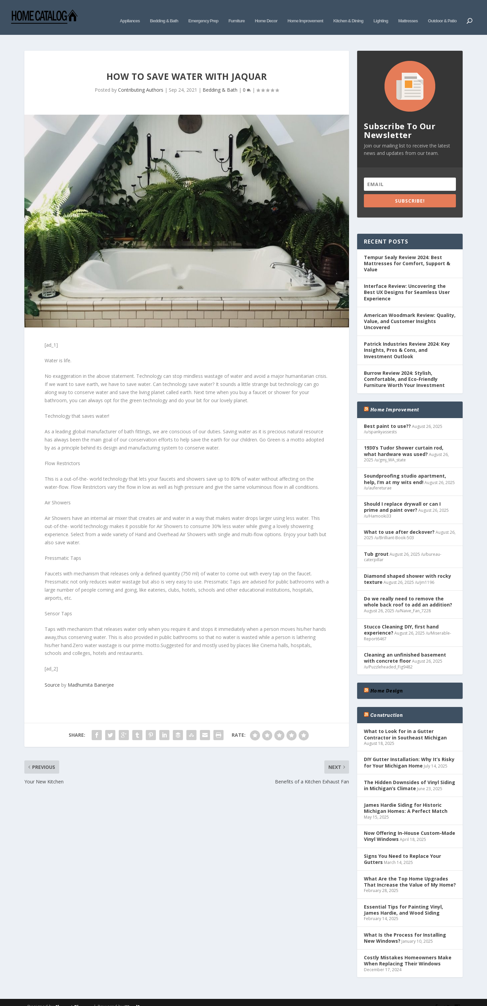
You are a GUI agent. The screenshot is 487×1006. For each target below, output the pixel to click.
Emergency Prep (203, 12)
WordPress (137, 996)
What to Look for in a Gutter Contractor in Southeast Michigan (405, 724)
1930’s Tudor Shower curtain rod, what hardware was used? (403, 440)
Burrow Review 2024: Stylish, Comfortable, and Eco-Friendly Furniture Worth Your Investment (404, 369)
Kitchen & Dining (348, 12)
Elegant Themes (73, 996)
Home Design (386, 681)
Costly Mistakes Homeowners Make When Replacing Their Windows (407, 950)
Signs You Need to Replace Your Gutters (402, 849)
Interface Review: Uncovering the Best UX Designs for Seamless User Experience (407, 282)
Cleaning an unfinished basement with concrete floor (405, 647)
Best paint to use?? (387, 416)
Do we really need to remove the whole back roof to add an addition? (408, 591)
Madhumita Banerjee (91, 674)
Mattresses (408, 12)
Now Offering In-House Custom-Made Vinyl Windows (409, 826)
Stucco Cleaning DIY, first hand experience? (401, 619)
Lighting (380, 12)
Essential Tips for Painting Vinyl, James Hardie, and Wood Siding (403, 899)
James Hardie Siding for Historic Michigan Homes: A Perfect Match (405, 798)
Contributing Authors (140, 79)
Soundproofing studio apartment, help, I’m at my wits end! (405, 468)
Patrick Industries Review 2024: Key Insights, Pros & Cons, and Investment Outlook (407, 339)
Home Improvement (305, 12)
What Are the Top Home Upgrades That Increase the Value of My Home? (410, 871)
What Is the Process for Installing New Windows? (405, 927)
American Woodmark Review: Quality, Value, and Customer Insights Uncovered (410, 311)
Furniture (236, 12)
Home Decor (266, 12)
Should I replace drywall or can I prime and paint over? (402, 496)
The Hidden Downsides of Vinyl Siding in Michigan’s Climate (409, 775)
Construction (386, 705)
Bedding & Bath (164, 12)
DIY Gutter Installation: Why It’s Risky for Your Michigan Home (409, 752)
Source (52, 674)
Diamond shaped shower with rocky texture (407, 569)
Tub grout (376, 544)
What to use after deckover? (399, 522)
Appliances (130, 12)
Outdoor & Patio (442, 12)
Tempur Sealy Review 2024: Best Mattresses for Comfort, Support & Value (407, 253)
